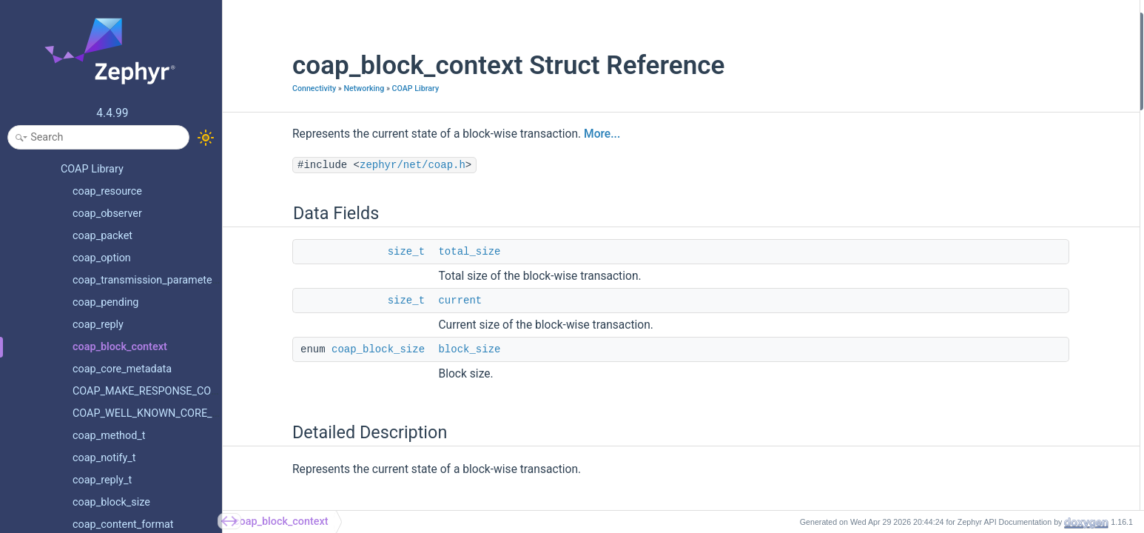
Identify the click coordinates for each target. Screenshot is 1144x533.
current (404, 300)
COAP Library (360, 88)
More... (546, 134)
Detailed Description (979, 100)
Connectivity (258, 88)
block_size (414, 349)
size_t (350, 252)
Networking (308, 88)
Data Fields (959, 21)
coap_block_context (281, 521)
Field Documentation (980, 120)
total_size (414, 252)
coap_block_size (322, 349)
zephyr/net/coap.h (357, 165)
